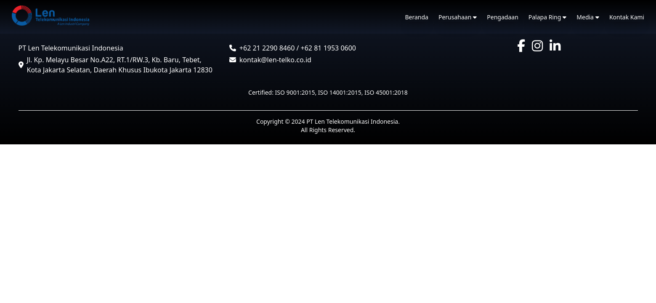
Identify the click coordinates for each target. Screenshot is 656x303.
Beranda (416, 17)
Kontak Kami (626, 17)
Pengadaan (502, 17)
